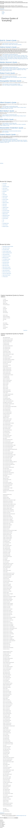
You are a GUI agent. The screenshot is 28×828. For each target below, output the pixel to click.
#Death (3, 44)
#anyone (11, 124)
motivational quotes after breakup (7, 611)
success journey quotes (6, 768)
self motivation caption (6, 735)
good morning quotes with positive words (9, 464)
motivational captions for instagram (8, 593)
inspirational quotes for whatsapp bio (8, 520)
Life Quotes (4, 185)
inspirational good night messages (8, 502)
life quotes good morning (6, 553)
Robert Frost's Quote (7, 73)
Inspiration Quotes (5, 207)
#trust (1, 70)
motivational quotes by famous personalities (9, 617)
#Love (3, 85)
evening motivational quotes (7, 420)
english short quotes (6, 417)
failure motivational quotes (6, 424)
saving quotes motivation (6, 731)
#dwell (13, 141)
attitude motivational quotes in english (8, 354)
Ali (3, 320)
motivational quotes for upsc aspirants (8, 636)
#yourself (7, 70)
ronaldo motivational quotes (7, 717)
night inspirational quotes (6, 672)
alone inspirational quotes (6, 347)
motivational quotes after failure (7, 613)
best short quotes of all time (7, 365)
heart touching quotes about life (7, 485)
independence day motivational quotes (8, 490)
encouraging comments (6, 414)
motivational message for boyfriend (8, 603)
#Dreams (7, 124)
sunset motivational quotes (7, 771)
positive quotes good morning (7, 694)
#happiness (25, 141)
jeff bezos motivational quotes (7, 545)
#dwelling (9, 141)
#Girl (12, 55)
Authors (3, 12)
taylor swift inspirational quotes (7, 774)
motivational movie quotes (6, 607)
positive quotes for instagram (7, 692)
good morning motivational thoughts (8, 456)
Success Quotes (5, 218)
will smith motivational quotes (7, 804)
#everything (19, 44)
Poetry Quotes (4, 197)
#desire (10, 44)
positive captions (5, 688)
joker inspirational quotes (6, 548)
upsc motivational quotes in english (8, 793)
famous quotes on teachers (7, 427)
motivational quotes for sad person (8, 632)
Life (3, 221)
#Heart (1, 56)
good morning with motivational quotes (8, 467)
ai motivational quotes (6, 344)
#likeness (11, 57)
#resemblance (14, 140)
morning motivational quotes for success (8, 573)
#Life (3, 55)
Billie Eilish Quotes (5, 257)
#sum (18, 77)
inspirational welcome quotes (7, 534)
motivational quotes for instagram (7, 622)
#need (18, 57)
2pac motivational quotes (6, 337)
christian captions (5, 392)
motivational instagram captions (7, 600)
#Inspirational (2, 108)
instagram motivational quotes (7, 538)
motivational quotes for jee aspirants (8, 624)
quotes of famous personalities (7, 702)
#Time (26, 55)
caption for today (5, 385)
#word (21, 77)
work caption (5, 808)
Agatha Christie (5, 303)
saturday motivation (6, 728)
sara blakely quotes (5, 727)
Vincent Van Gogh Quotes (6, 273)
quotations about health (6, 699)
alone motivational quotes (6, 348)
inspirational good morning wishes (8, 501)
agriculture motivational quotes (7, 341)
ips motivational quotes (6, 541)
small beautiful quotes (6, 750)
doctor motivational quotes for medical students (9, 406)
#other (25, 107)
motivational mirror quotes (6, 606)
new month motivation (6, 665)
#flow (16, 85)
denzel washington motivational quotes (8, 403)
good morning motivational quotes (8, 453)
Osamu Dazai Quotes (6, 270)
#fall (5, 69)
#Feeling (9, 55)
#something (10, 58)
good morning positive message (7, 457)
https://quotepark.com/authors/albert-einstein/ (10, 106)
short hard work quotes (6, 739)
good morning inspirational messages (8, 442)
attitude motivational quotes (7, 352)
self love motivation (5, 734)
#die (12, 44)
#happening (19, 69)
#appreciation (19, 68)
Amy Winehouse (5, 327)
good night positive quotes (6, 471)
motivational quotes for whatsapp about (8, 639)
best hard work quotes (6, 355)
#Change (22, 55)
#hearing (5, 57)
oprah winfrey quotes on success (7, 683)
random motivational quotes (7, 712)
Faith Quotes (4, 205)
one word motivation (6, 680)
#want (4, 59)
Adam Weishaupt (5, 300)
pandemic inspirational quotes (7, 684)
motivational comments (6, 595)
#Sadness (3, 115)
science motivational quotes (7, 732)
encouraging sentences (6, 416)
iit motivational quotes (6, 489)
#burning (15, 141)
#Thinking (15, 55)
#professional (2, 58)
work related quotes (6, 809)
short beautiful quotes (6, 738)
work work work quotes (6, 811)
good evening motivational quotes (8, 439)
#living (15, 107)
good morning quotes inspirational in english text (10, 461)
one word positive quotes (6, 681)
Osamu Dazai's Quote (8, 134)
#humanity (25, 140)
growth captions (5, 475)
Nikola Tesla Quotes (5, 265)
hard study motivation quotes (7, 479)
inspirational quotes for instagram (7, 519)
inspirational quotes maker (6, 523)
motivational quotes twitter (6, 644)
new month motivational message (7, 666)
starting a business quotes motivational (8, 757)
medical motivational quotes (7, 566)
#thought (19, 58)
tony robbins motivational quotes (7, 782)
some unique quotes (6, 756)
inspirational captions (6, 497)
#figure (24, 56)
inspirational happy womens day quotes (8, 505)
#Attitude (6, 108)
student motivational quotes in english (8, 761)
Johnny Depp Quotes (5, 254)
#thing (16, 58)
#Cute (12, 108)
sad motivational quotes (6, 721)
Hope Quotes (4, 204)
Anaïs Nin (4, 328)
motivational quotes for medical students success (10, 628)
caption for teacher (5, 384)
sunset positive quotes (6, 772)
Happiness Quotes (5, 202)
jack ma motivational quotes (7, 542)
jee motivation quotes (6, 544)
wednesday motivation (6, 797)
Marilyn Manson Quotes (6, 267)
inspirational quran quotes (6, 527)
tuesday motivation (5, 783)
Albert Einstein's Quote (8, 102)
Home (3, 11)
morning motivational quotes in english (8, 574)
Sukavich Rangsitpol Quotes (7, 252)
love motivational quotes (6, 560)
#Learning (7, 68)
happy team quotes (5, 478)
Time (3, 220)
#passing (18, 140)
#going (8, 69)
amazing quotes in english (6, 351)
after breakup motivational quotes (7, 340)
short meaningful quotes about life (8, 742)
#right (22, 69)
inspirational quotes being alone (7, 516)
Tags (3, 13)
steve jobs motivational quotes (7, 760)
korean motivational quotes (7, 549)
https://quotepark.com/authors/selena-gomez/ (10, 54)
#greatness (2, 57)
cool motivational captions (6, 395)
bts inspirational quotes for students (8, 374)
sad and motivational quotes (7, 720)
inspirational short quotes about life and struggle (10, 530)
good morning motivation (6, 450)
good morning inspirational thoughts (8, 446)
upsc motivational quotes (6, 792)
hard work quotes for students (7, 482)
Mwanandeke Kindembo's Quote (11, 128)
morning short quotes (6, 578)
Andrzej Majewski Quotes (6, 268)
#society (9, 140)
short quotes (4, 745)
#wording (24, 77)
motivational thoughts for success (7, 651)
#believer (24, 68)
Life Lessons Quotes (5, 210)
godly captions (5, 438)
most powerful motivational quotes (8, 581)
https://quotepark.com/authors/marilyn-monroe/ (10, 67)
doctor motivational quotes (6, 405)
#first (26, 56)
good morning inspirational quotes (8, 443)
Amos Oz (4, 325)
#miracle (18, 107)
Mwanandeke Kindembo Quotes (7, 246)
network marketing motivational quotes (8, 662)
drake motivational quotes (6, 409)
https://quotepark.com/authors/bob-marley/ (10, 114)
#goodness (14, 69)
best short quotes (5, 363)
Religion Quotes (5, 213)
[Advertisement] (14, 29)
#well (7, 59)
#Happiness (2, 142)
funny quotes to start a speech (7, 435)
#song (14, 58)
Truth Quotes (4, 194)
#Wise (9, 77)
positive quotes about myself (7, 691)
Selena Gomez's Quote (8, 47)
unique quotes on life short (6, 786)
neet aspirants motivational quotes (8, 658)
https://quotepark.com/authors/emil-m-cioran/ (10, 43)
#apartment (15, 68)
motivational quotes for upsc (7, 635)
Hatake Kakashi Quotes (6, 275)
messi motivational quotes (6, 567)
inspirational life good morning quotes (8, 509)
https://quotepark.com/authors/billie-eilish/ (10, 123)
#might (1, 125)
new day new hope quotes (6, 663)
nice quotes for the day (6, 670)
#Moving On (4, 78)
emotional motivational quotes (7, 413)
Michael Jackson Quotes (6, 271)
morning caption (5, 571)
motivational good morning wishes (8, 599)
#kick (9, 57)
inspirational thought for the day (7, 533)
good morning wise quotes (6, 465)
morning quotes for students (7, 577)
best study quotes (5, 366)
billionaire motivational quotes (7, 370)
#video (1, 59)
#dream (19, 124)
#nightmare (5, 125)
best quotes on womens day (7, 362)
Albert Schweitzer (5, 312)
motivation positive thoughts (7, 584)
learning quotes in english (6, 552)
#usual (24, 115)
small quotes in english (6, 753)
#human (1, 141)
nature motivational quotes (6, 655)
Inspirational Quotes (5, 186)
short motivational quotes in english (8, 743)
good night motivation (6, 468)
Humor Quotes (4, 188)
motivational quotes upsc (6, 646)
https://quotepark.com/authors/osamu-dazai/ (10, 139)
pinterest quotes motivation (7, 687)
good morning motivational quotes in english (9, 454)
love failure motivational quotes (7, 556)
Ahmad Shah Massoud (6, 304)
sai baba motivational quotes (7, 724)
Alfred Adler (4, 319)
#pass (22, 140)
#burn (19, 141)
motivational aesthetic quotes (7, 588)
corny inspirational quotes (6, 398)
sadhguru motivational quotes (7, 723)
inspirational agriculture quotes (7, 494)
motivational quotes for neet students (8, 629)
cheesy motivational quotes (7, 391)
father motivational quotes (6, 428)
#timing (22, 58)
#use (27, 58)
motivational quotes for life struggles (8, 625)
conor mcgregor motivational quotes (8, 394)
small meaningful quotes (6, 752)
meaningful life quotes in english (7, 564)
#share (6, 58)
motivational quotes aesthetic (7, 610)
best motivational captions (6, 358)
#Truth (8, 142)
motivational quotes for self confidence (8, 633)
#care (17, 124)
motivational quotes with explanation (8, 647)
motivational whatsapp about (7, 652)
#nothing (19, 85)
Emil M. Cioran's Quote (8, 40)
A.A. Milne (4, 299)
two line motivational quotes (7, 785)
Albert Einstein (5, 311)
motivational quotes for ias (6, 621)
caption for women (5, 387)
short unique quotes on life (6, 749)
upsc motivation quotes (6, 790)
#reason (10, 70)
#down (14, 56)
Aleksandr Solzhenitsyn (6, 316)
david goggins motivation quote (7, 402)
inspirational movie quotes (6, 512)
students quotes (5, 763)
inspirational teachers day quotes (7, 531)
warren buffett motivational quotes (8, 796)
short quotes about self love (7, 746)
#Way (5, 107)
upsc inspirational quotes (6, 789)
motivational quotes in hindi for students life (9, 640)
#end (11, 115)
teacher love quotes (6, 775)
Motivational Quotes (5, 212)
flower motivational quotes (6, 432)
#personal (25, 57)
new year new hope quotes (7, 669)
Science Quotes (5, 224)
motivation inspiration (6, 582)
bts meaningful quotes (6, 376)
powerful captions (5, 698)
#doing (11, 56)
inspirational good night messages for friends (9, 504)
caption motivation (5, 388)
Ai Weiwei (4, 307)
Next (2, 163)
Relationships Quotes (6, 215)
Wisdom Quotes (5, 196)
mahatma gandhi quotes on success (8, 563)
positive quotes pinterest (6, 695)
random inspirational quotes (7, 710)
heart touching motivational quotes (8, 483)
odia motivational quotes (6, 676)
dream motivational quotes (6, 410)
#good (11, 69)
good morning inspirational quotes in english (9, 445)
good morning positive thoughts (7, 460)
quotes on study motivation (7, 706)
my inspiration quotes (6, 654)
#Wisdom (8, 85)
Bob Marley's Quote (7, 111)
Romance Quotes (5, 199)
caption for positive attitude (7, 381)
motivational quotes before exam (7, 614)
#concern (6, 44)
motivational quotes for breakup (7, 618)
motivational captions (6, 592)
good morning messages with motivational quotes (10, 449)
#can (27, 68)
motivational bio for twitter (6, 589)
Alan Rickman (5, 308)
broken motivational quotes (7, 373)
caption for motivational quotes (7, 380)
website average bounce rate (21, 815)
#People (5, 55)
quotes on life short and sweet (7, 705)
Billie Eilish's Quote (7, 119)
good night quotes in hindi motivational (8, 472)
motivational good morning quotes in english (9, 596)
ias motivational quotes (6, 486)
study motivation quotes (6, 764)
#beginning (8, 115)
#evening (15, 44)
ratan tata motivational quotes (7, 713)
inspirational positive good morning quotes (9, 513)
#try (25, 58)
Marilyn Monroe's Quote (8, 62)
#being (9, 56)
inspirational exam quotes (6, 498)
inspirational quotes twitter (6, 526)
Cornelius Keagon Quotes (6, 251)
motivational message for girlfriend (8, 604)
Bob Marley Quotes (5, 260)
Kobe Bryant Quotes (5, 262)
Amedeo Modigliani (5, 324)
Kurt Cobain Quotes (5, 249)
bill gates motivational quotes (7, 369)
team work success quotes (6, 778)
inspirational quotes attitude (7, 515)
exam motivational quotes (6, 421)
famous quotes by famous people (7, 425)
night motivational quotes (6, 673)
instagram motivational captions (7, 537)
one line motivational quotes (7, 677)
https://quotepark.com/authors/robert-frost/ (10, 76)
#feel (21, 56)
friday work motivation (6, 434)
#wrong (4, 70)
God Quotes (4, 191)
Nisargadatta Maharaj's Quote (10, 81)
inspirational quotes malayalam (7, 524)
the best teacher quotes (6, 779)
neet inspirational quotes (6, 659)
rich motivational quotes (6, 716)
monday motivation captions (7, 570)
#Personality (5, 56)
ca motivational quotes (6, 377)
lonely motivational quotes (6, 555)
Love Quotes (4, 183)
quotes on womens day (6, 709)
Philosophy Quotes (5, 189)
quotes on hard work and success (8, 703)
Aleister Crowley (5, 315)
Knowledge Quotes (5, 223)
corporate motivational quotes (7, 399)
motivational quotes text (6, 643)
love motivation (5, 559)
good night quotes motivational (7, 474)
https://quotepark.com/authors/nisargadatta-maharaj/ (11, 84)
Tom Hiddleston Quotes (6, 259)
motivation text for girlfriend (7, 585)
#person (21, 57)
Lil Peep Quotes (5, 276)
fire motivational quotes (6, 431)
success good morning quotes (7, 767)
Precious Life (2, 812)
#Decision (18, 55)
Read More (25, 330)
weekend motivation (6, 800)
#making (15, 57)
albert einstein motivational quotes (8, 345)
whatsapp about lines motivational (8, 803)
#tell (21, 85)
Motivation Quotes (5, 226)
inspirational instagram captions (7, 508)
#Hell (5, 142)
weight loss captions (6, 801)
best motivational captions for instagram (8, 359)
